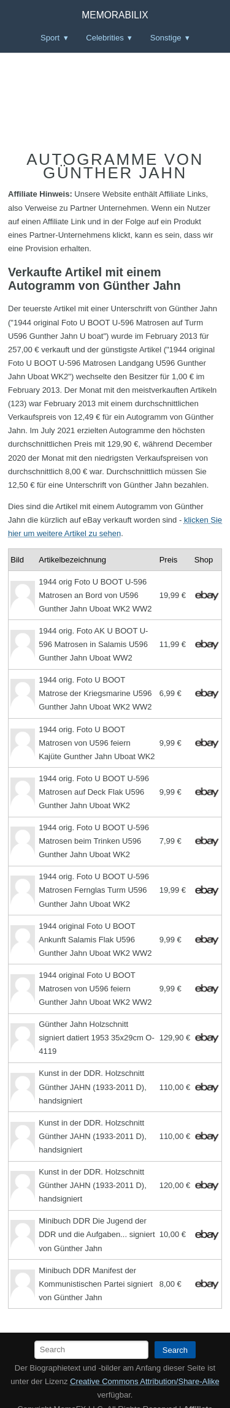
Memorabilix (115, 15)
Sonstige (166, 37)
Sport (49, 37)
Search (175, 1350)
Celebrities (104, 37)
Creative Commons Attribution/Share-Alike (145, 1381)
